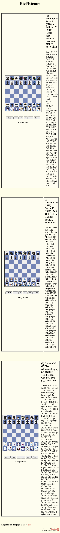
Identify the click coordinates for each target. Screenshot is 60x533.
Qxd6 (54, 272)
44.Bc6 (48, 321)
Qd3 (54, 127)
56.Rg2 (44, 472)
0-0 (52, 64)
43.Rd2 (55, 451)
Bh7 (49, 477)
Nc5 (47, 141)
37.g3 (47, 305)
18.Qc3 (55, 409)
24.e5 (47, 274)
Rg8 (48, 510)
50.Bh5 (48, 335)
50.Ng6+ (53, 169)
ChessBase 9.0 (55, 528)
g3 (42, 500)
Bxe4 (55, 407)
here (29, 525)
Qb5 (53, 335)
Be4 (49, 442)
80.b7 (43, 510)
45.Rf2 (44, 456)
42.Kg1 (48, 316)
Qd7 (53, 345)
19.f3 (45, 411)
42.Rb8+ (53, 150)
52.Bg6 (48, 340)
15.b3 (53, 404)
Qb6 (53, 251)
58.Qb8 (48, 474)
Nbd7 (52, 253)
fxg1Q (49, 512)
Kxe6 (52, 488)
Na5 (47, 71)
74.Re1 (47, 500)
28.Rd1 (44, 428)
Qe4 (53, 458)
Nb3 (48, 162)
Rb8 (47, 73)
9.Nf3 (49, 239)
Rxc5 (54, 270)
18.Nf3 (53, 87)
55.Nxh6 (53, 181)
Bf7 (48, 418)
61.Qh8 (48, 479)
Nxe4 (54, 397)
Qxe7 (48, 94)
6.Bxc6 (53, 390)
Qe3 (53, 479)
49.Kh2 (48, 333)
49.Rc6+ (53, 167)
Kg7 (53, 347)
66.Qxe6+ (45, 488)
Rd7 (50, 414)
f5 (52, 307)
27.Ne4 (48, 281)
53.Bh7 (48, 342)
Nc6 (47, 54)
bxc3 (48, 76)
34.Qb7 (44, 437)
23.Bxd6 (48, 272)
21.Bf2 (55, 414)
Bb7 (47, 90)
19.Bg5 (48, 263)
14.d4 (50, 78)
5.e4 (55, 232)
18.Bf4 (47, 260)
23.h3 (43, 418)
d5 (47, 92)
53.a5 (47, 467)
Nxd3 (48, 139)
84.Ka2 (50, 514)
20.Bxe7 (52, 92)
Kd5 (48, 176)
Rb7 (43, 463)
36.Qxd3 (49, 136)
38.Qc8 (48, 444)
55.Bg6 (48, 347)
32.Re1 (49, 127)
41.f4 (52, 148)
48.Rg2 (44, 460)
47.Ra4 (48, 328)
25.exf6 (48, 277)
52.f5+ (52, 174)
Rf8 (54, 129)
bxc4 (54, 298)
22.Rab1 (53, 97)
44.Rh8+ (53, 155)
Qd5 (51, 425)
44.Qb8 (48, 453)
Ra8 (47, 143)
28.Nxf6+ (49, 284)
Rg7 (52, 493)
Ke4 (47, 178)
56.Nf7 (53, 183)
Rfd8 (43, 416)
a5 (52, 314)
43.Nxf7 (53, 153)
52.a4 (54, 465)
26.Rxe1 (48, 279)
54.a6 (56, 467)
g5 (47, 164)
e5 (51, 52)
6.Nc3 (49, 235)
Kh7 (48, 153)
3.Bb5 (52, 54)
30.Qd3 (48, 288)
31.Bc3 (44, 432)
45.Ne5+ (53, 157)
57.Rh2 (55, 472)
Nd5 (53, 132)
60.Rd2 (55, 477)
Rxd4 (50, 423)
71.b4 (52, 496)
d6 (47, 68)
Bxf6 (54, 279)
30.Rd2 (49, 430)
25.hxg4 (49, 421)
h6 (54, 120)
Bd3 (49, 503)
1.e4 (47, 52)
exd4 (48, 87)
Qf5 (54, 122)
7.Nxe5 (49, 393)
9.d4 (53, 395)
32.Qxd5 (48, 293)
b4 (51, 66)
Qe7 (43, 397)
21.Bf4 (47, 267)
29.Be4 (48, 286)
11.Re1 (47, 244)
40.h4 (47, 312)
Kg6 (48, 157)
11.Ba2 (53, 71)
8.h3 (54, 237)
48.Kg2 (48, 331)
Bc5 (56, 388)
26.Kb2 (44, 423)
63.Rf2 (55, 481)
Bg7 (54, 235)
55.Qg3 (48, 470)
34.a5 (48, 132)
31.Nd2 (48, 291)
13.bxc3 (53, 76)
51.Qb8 (44, 465)
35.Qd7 (49, 134)
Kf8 (51, 305)
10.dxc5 (48, 397)
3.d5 (46, 230)
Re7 (43, 449)
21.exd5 (54, 94)
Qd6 (53, 309)
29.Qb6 (49, 120)
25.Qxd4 (49, 111)
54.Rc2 (48, 345)
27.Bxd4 (44, 425)
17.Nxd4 (49, 85)
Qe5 (43, 407)
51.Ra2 (48, 338)
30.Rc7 (49, 122)
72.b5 (43, 498)
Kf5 (47, 160)
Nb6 (53, 267)
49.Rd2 (55, 460)
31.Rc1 (49, 125)
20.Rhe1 (44, 414)
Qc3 (54, 300)
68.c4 (54, 491)
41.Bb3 (48, 314)
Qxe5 (49, 395)
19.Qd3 (53, 90)
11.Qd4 (44, 400)
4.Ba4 (48, 57)
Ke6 (47, 167)
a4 (52, 340)
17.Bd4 (44, 409)
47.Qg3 (48, 458)
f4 (49, 507)
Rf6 (47, 155)
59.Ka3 (44, 477)
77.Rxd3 (48, 505)
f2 (56, 510)
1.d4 (46, 228)
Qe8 (43, 458)
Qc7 (53, 113)
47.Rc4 (53, 162)
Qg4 (43, 484)
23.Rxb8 (49, 101)
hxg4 (43, 421)
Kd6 (53, 321)
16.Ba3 (49, 83)
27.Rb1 (49, 115)
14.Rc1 (48, 251)
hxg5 (54, 326)
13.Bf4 (47, 249)
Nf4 (54, 134)
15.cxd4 (49, 80)
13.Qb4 (51, 402)
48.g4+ (51, 164)
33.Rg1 (48, 435)
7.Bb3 (48, 64)
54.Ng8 (53, 178)
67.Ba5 (44, 491)
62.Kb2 (44, 481)
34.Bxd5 (48, 298)
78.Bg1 (44, 507)
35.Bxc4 (48, 300)
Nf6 (53, 57)
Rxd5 (54, 295)
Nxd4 (54, 83)
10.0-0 (47, 242)
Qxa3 (53, 302)
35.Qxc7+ (45, 439)
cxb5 (48, 498)
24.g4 (52, 418)
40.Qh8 (55, 446)
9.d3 (54, 66)
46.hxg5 (48, 326)
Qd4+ (43, 514)
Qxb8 (48, 104)
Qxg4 (55, 430)
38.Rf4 (47, 307)
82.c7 (43, 512)
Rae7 (53, 249)
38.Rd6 (53, 141)
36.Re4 (48, 302)
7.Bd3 (47, 237)
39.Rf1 (44, 446)
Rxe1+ (54, 277)
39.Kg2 (48, 309)
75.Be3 (44, 503)
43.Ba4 (48, 319)
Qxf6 (55, 284)
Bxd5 (48, 99)
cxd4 (56, 78)
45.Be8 (48, 323)
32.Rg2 (55, 432)
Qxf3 (43, 430)
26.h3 (48, 113)
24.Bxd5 (49, 106)
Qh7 (43, 444)
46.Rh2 (55, 456)
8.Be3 (43, 395)
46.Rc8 (53, 160)
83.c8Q (55, 512)
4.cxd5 (47, 232)
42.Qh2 (44, 451)
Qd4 (54, 393)
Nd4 (48, 183)
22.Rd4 (49, 416)
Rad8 (45, 402)
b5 (52, 61)
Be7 (52, 59)
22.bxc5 (48, 270)
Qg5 (55, 421)
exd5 (51, 230)
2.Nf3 (54, 52)
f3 (56, 507)
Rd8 (54, 115)
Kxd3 (55, 505)
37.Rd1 (54, 139)
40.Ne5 (53, 146)
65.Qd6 (44, 486)
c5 (47, 78)
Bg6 (49, 456)
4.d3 (52, 388)
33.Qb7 (49, 129)
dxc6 (43, 393)
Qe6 (56, 402)
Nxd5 (48, 108)
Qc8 (54, 118)
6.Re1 (48, 61)
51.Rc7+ (53, 171)
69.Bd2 (47, 493)
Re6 (47, 150)
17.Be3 (48, 258)
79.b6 (52, 507)
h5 (54, 416)
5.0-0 (48, 59)
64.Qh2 (48, 484)
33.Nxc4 (48, 295)
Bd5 (50, 411)
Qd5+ (53, 331)
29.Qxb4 (54, 428)
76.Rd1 (55, 503)
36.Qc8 (44, 442)
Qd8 (48, 97)
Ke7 (47, 169)
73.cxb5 (54, 498)
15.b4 (47, 253)
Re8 (47, 148)
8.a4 (47, 66)
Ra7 (51, 246)
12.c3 (52, 73)
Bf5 (49, 400)
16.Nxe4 (48, 407)
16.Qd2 (48, 256)
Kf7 (47, 171)
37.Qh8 (55, 442)
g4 (52, 338)
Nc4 (53, 288)
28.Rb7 (49, 118)
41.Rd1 (48, 449)
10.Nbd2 (52, 68)
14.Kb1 (44, 404)
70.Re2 (44, 496)
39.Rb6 (53, 143)
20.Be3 (48, 265)
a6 (56, 54)
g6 (46, 235)
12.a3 (47, 246)
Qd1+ (53, 328)
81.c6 (52, 510)
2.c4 (53, 228)
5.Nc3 (43, 390)
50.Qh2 (48, 463)
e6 (50, 228)
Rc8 (54, 125)
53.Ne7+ (53, 176)
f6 (42, 411)
